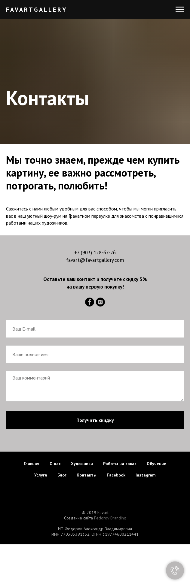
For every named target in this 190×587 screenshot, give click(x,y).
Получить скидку (95, 420)
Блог (61, 475)
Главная (31, 463)
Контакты (87, 475)
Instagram (146, 475)
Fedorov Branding (110, 518)
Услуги (40, 475)
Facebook (116, 475)
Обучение (156, 463)
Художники (82, 463)
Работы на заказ (119, 463)
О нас (55, 463)
